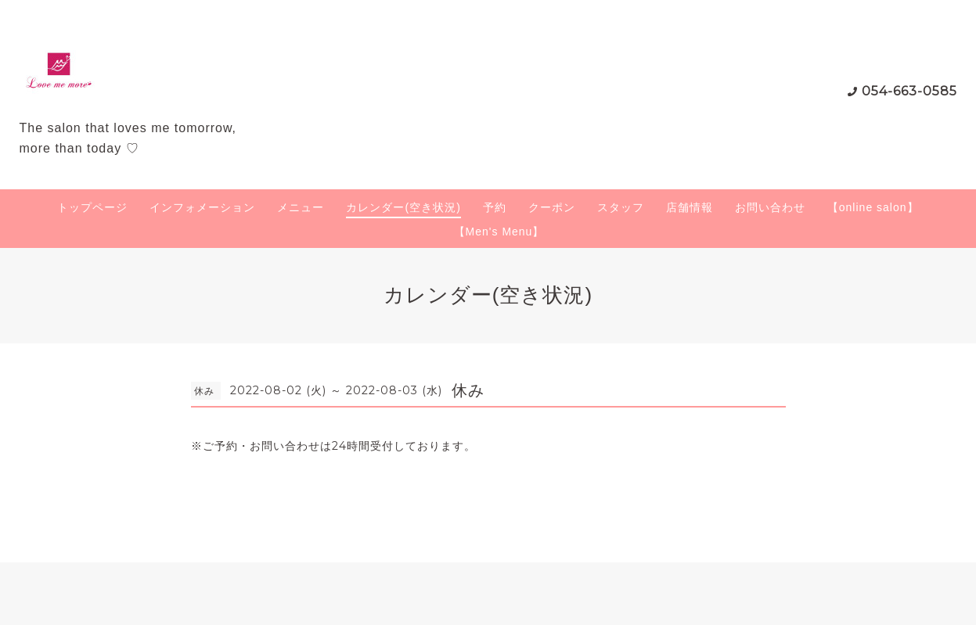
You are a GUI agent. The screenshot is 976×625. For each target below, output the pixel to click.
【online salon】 (873, 207)
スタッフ (620, 207)
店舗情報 (689, 207)
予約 (494, 207)
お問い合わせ (770, 207)
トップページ (92, 207)
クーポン (551, 207)
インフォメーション (202, 207)
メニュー (300, 207)
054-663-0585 (909, 91)
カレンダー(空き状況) (403, 207)
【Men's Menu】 (499, 231)
